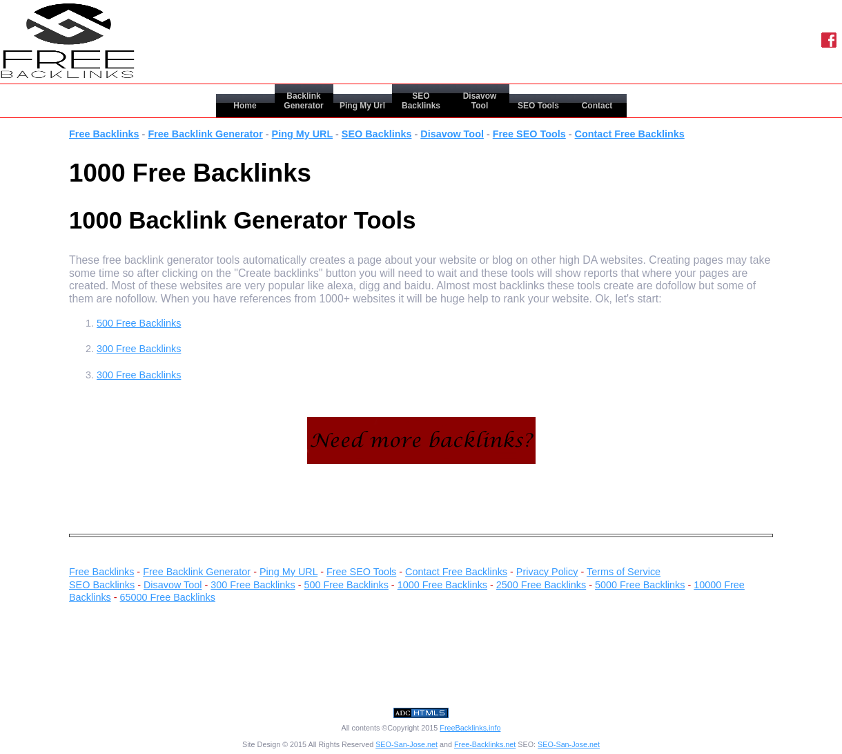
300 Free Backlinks (139, 348)
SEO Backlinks (421, 100)
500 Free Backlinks (139, 323)
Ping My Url (362, 105)
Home (244, 105)
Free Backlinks (104, 133)
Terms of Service (623, 571)
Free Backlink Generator (205, 133)
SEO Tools (538, 105)
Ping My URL (302, 133)
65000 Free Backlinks (167, 597)
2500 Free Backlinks (541, 584)
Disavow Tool (480, 100)
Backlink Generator (303, 100)
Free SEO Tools (529, 133)
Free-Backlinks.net (485, 744)
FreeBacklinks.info (470, 728)
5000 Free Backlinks (640, 584)
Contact (597, 105)
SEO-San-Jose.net (406, 744)
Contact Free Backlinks (630, 133)
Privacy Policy (547, 571)
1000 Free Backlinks (442, 584)
